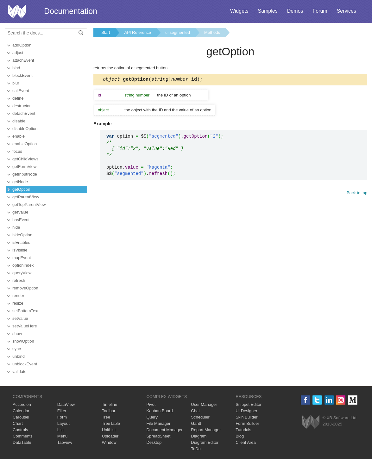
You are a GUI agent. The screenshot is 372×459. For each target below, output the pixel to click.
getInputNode (24, 174)
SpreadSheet (158, 436)
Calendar (21, 410)
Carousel (21, 417)
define (17, 98)
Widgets (239, 11)
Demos (295, 11)
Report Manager (206, 429)
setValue (20, 318)
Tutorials (243, 429)
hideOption (22, 235)
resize (17, 303)
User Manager (204, 404)
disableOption (25, 128)
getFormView (24, 166)
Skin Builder (246, 417)
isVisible (19, 250)
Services (346, 11)
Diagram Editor (204, 442)
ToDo (195, 448)
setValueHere (24, 326)
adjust (17, 52)
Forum (319, 11)
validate (19, 371)
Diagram (198, 436)
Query (151, 417)
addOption (21, 45)
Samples (267, 11)
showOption (23, 341)
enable (18, 136)
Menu (62, 436)
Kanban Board (159, 410)
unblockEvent (24, 364)
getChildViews (25, 159)
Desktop (153, 442)
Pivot (150, 404)
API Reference (137, 32)
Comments (23, 436)
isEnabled (21, 242)
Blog (240, 436)
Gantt (196, 423)
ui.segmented (177, 32)
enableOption (24, 143)
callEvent (20, 90)
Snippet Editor (249, 404)
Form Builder (247, 423)
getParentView (25, 197)
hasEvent (20, 219)
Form (62, 417)
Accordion (22, 404)
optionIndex (23, 265)
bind (16, 67)
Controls (20, 429)
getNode (20, 181)
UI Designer (246, 410)
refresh (18, 280)
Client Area (246, 442)
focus (17, 151)
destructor (21, 105)
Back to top (357, 193)
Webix (310, 422)
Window (109, 442)
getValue (20, 212)
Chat (195, 410)
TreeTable (111, 423)
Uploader (110, 436)
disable (18, 121)
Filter (61, 410)
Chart (18, 423)
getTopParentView (29, 204)
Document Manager (164, 429)
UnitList (109, 429)
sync (16, 348)
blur (15, 83)
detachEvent (23, 113)
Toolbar (109, 410)
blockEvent (22, 75)
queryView (21, 272)
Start (105, 32)
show (17, 333)
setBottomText (25, 310)
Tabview (64, 442)
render (18, 295)
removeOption (25, 288)
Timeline (109, 404)
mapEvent (21, 257)
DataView (66, 404)
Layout (63, 423)
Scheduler (200, 417)
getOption (21, 189)
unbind (18, 356)
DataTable (22, 442)
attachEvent (23, 60)
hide (16, 227)
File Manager (158, 423)
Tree (106, 417)
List (60, 429)
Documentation (70, 11)
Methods (212, 32)
